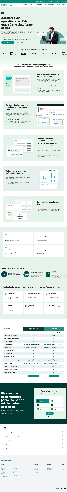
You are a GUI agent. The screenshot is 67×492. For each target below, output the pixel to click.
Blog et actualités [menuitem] (37, 470)
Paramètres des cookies (46, 488)
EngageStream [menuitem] (4, 477)
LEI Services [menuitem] (15, 466)
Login (57, 1)
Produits (25, 4)
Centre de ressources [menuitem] (36, 469)
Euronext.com (57, 488)
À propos (37, 1)
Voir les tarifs (20, 42)
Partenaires (44, 1)
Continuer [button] (50, 413)
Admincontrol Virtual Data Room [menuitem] (17, 477)
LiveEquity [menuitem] (3, 470)
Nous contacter (50, 1)
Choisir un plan (33, 375)
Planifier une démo (61, 4)
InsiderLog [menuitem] (15, 468)
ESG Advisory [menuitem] (3, 475)
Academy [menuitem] (35, 466)
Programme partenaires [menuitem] (49, 469)
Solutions (32, 4)
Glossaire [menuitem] (35, 473)
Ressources (40, 4)
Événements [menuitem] (36, 472)
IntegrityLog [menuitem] (15, 469)
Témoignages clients (49, 4)
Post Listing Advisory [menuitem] (3, 473)
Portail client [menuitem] (63, 467)
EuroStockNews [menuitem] (4, 476)
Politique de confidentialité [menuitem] (31, 488)
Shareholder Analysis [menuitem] (3, 469)
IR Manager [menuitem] (3, 466)
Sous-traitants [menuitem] (39, 488)
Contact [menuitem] (63, 469)
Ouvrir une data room (7, 42)
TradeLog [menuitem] (15, 471)
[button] (48, 416)
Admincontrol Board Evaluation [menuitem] (16, 475)
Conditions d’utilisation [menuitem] (22, 488)
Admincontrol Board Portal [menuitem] (18, 472)
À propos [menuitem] (49, 466)
